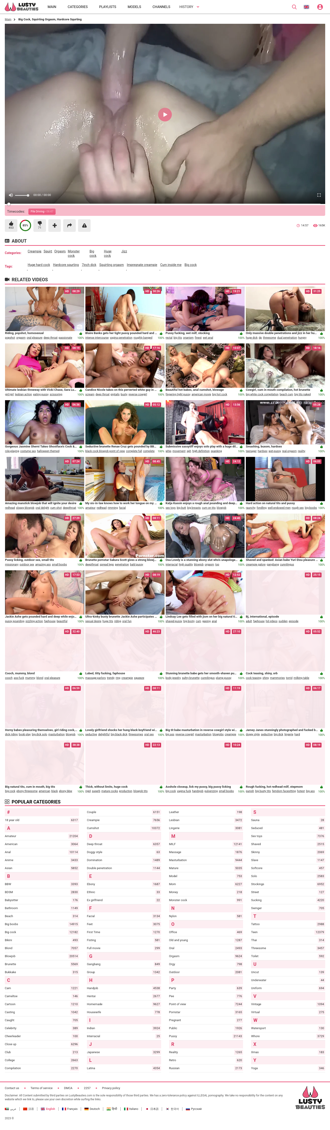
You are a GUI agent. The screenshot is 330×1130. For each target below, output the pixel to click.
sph (189, 451)
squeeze (139, 678)
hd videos (271, 621)
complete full (134, 451)
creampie (34, 251)
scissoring (56, 394)
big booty (189, 621)
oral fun (127, 621)
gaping (206, 621)
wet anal (208, 337)
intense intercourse (97, 337)
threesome (269, 337)
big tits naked (302, 394)
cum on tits (209, 507)
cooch (9, 678)
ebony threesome (27, 791)
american (44, 791)
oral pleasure (35, 337)
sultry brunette (191, 678)
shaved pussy (174, 621)
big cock (92, 253)
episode (293, 621)
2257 (87, 1088)
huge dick (251, 337)
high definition (201, 451)
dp (260, 337)
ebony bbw (65, 791)
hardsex (262, 451)
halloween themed (48, 451)
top (217, 564)
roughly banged (143, 337)
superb (96, 791)
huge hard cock (39, 265)
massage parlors (95, 678)
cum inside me (170, 265)
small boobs (59, 564)
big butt (181, 507)
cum (198, 621)
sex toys (171, 507)
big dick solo (39, 734)
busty (124, 394)
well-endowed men (279, 507)
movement (179, 451)
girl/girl (9, 394)
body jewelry (173, 678)
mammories (277, 678)
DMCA (68, 1088)
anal (214, 621)
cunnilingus (287, 564)
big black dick (119, 734)
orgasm (59, 251)
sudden (283, 621)
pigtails (115, 394)
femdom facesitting (284, 791)
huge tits (108, 621)
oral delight (42, 507)
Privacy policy (111, 1088)
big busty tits (263, 791)
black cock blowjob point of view (105, 451)
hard (297, 734)
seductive (91, 734)
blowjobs (218, 734)
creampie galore (255, 564)
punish (250, 791)
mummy (30, 678)
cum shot (56, 507)
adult (249, 621)
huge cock (107, 253)
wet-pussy (275, 451)
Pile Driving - (42, 211)
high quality (186, 564)
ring (118, 678)
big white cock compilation (262, 394)
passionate (65, 337)
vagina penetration (121, 337)
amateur (90, 507)
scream (90, 394)
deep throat (50, 337)
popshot (10, 337)
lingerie (288, 734)
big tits (177, 337)
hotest (301, 791)
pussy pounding (14, 621)
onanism (188, 337)
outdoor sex (27, 564)
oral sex (149, 734)
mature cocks (109, 791)
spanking (216, 451)
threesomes (136, 734)
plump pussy (223, 678)
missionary (12, 564)
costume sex (28, 451)
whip (168, 451)
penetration (122, 564)
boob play (25, 734)
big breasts (194, 507)
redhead (10, 507)
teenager (251, 451)
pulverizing (211, 791)
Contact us (12, 1088)
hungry (302, 337)
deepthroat (69, 507)
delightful (104, 734)
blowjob (221, 507)
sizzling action (34, 621)
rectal (169, 337)
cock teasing (253, 678)
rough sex (298, 507)
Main (8, 19)
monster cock (74, 253)
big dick (278, 734)
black (54, 791)
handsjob (197, 791)
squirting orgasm (111, 265)
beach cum (286, 394)
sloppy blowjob (25, 507)
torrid (289, 678)
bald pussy (136, 564)
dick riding (11, 734)
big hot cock (219, 394)
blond (39, 678)
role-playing (12, 451)
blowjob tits (140, 791)
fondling (262, 507)
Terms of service (42, 1088)
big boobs (311, 507)
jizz (124, 251)
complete (148, 451)
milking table (301, 678)
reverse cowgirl (138, 394)
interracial (172, 564)
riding (117, 621)
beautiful (62, 621)
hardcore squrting (66, 265)
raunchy (250, 507)
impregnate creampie (142, 265)
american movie (201, 394)
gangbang (273, 564)
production (125, 791)
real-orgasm (289, 451)
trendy (110, 678)
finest (198, 337)
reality (301, 451)
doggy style (253, 734)
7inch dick (89, 265)
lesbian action (23, 394)
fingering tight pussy (178, 394)
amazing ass (43, 564)
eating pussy (41, 394)
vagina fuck (184, 791)
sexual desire (93, 621)
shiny (265, 678)
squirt (48, 251)
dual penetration (287, 337)
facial (122, 507)
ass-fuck (19, 678)
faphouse (50, 621)
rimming (113, 507)
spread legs (107, 564)
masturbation (56, 734)
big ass (170, 734)
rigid (88, 791)
